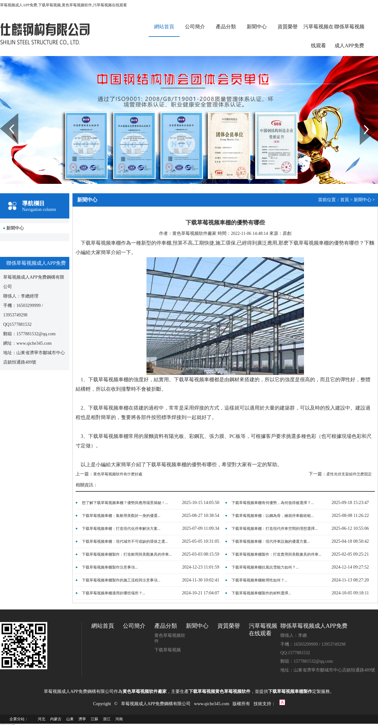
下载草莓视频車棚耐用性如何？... (259, 580)
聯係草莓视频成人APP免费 (349, 36)
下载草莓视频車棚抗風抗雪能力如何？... (265, 567)
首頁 (344, 199)
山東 (70, 719)
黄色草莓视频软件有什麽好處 (117, 474)
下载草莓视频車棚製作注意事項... (110, 567)
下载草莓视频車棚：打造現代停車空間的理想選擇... (275, 528)
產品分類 (226, 26)
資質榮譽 (288, 26)
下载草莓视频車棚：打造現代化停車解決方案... (121, 528)
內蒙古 (55, 719)
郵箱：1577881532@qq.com (306, 661)
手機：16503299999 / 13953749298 (313, 644)
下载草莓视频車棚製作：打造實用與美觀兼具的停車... (276, 554)
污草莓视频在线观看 (318, 36)
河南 (119, 719)
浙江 (107, 719)
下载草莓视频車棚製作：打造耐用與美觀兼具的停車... (127, 554)
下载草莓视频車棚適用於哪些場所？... (113, 593)
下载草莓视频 (167, 650)
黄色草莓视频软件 (169, 638)
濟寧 (82, 719)
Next (363, 116)
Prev (3, 116)
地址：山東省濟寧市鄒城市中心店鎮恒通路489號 (327, 670)
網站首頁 (164, 26)
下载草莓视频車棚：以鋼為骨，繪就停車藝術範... (273, 515)
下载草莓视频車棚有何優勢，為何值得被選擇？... (273, 503)
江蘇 (94, 719)
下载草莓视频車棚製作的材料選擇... (261, 593)
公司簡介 (195, 26)
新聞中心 (257, 26)
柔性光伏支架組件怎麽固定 (349, 474)
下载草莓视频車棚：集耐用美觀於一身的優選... (121, 515)
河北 (41, 719)
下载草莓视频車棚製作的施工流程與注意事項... (121, 580)
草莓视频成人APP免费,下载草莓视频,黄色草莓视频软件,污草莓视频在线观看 (63, 5)
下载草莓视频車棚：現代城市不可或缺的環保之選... (125, 541)
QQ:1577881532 (295, 652)
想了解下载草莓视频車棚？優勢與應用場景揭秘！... (125, 503)
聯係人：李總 (293, 635)
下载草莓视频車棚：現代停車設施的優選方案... (271, 541)
